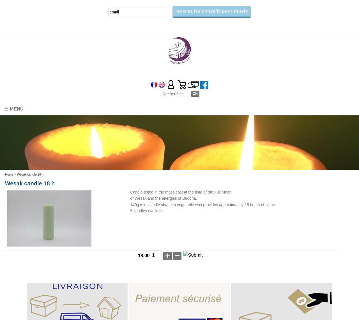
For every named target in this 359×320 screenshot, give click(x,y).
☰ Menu (14, 109)
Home (9, 174)
